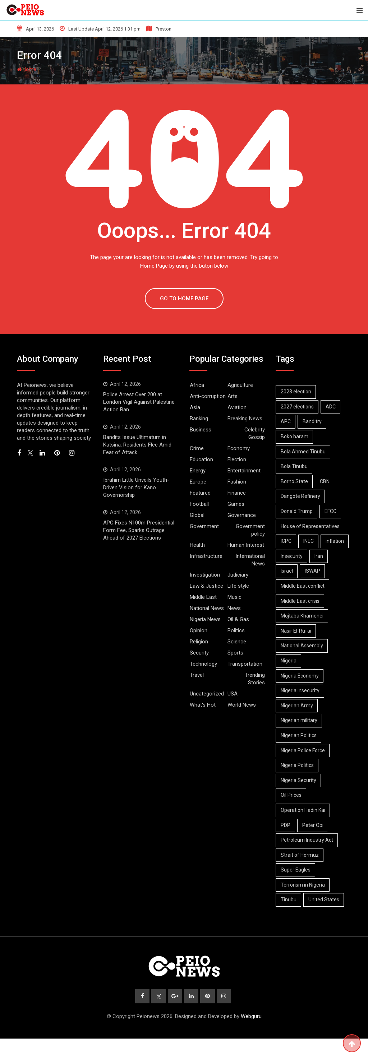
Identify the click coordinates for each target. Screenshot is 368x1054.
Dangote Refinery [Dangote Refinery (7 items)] (301, 496)
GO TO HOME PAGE (184, 298)
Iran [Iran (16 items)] (285, 571)
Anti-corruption (208, 396)
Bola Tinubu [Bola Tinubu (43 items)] (294, 466)
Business (200, 429)
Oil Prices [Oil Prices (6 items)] (291, 810)
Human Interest (245, 545)
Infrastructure (206, 556)
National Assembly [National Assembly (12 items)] (302, 661)
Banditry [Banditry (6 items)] (314, 421)
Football (199, 504)
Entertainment (244, 470)
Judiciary (237, 575)
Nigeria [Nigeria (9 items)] (289, 676)
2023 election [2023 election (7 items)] (296, 391)
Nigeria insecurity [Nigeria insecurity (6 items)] (300, 705)
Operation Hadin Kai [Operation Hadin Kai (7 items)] (303, 825)
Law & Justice (206, 586)
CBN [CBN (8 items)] (327, 481)
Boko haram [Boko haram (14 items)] (295, 436)
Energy (198, 470)
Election (236, 459)
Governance (241, 515)
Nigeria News (205, 619)
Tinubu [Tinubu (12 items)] (289, 914)
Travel (197, 675)
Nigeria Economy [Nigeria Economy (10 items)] (300, 690)
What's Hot (203, 705)
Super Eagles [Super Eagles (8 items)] (296, 885)
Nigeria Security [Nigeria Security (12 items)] (299, 795)
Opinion (198, 630)
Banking (199, 418)
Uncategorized (207, 693)
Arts (232, 396)
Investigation (205, 575)
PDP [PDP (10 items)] (286, 840)
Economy (238, 448)
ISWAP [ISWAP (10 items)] (289, 586)
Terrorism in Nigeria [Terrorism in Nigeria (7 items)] (303, 899)
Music (234, 597)
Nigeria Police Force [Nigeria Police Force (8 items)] (303, 765)
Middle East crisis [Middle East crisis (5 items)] (300, 616)
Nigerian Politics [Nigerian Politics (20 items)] (299, 750)
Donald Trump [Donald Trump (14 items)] (297, 511)
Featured (200, 493)
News (234, 608)
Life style (238, 586)
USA (232, 693)
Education (201, 459)
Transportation (244, 664)
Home (26, 69)
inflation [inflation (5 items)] (290, 556)
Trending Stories (255, 679)
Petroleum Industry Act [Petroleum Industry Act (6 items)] (307, 855)
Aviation (237, 407)
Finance (236, 493)
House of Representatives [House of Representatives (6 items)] (310, 526)
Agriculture (240, 385)
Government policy (250, 530)
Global (197, 515)
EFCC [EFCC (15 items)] (333, 511)
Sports (235, 652)
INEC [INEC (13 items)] (311, 541)
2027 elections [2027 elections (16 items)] (297, 407)
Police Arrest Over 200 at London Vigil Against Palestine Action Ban (139, 402)
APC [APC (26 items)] (286, 421)
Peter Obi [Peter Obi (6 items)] (315, 840)
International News (250, 560)
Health (197, 545)
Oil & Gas (238, 619)
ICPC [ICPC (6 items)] (286, 541)
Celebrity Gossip (254, 433)
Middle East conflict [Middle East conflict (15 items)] (303, 601)
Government (204, 526)
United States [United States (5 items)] (326, 914)
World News (241, 705)
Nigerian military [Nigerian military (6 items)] (299, 735)
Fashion (236, 482)
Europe (198, 482)
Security (199, 652)
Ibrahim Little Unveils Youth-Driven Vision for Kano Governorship (136, 487)
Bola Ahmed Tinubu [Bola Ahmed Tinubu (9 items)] (303, 451)
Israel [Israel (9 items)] (310, 571)
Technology (203, 664)
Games (235, 504)
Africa (197, 385)
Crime (197, 448)
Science (236, 641)
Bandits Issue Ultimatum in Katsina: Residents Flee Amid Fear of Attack (137, 445)
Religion (199, 641)
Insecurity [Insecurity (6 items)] (324, 556)
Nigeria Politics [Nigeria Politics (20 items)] (297, 780)
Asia (195, 407)
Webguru (251, 1032)
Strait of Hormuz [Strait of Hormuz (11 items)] (300, 870)
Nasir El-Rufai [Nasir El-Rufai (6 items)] (296, 645)
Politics (236, 630)
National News (207, 608)
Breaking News (244, 418)
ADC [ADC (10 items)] (333, 407)
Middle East (203, 597)
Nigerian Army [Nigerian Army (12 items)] (297, 720)
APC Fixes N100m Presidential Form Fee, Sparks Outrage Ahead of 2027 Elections (138, 530)
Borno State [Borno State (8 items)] (295, 481)
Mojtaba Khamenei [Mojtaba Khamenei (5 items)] (302, 631)
